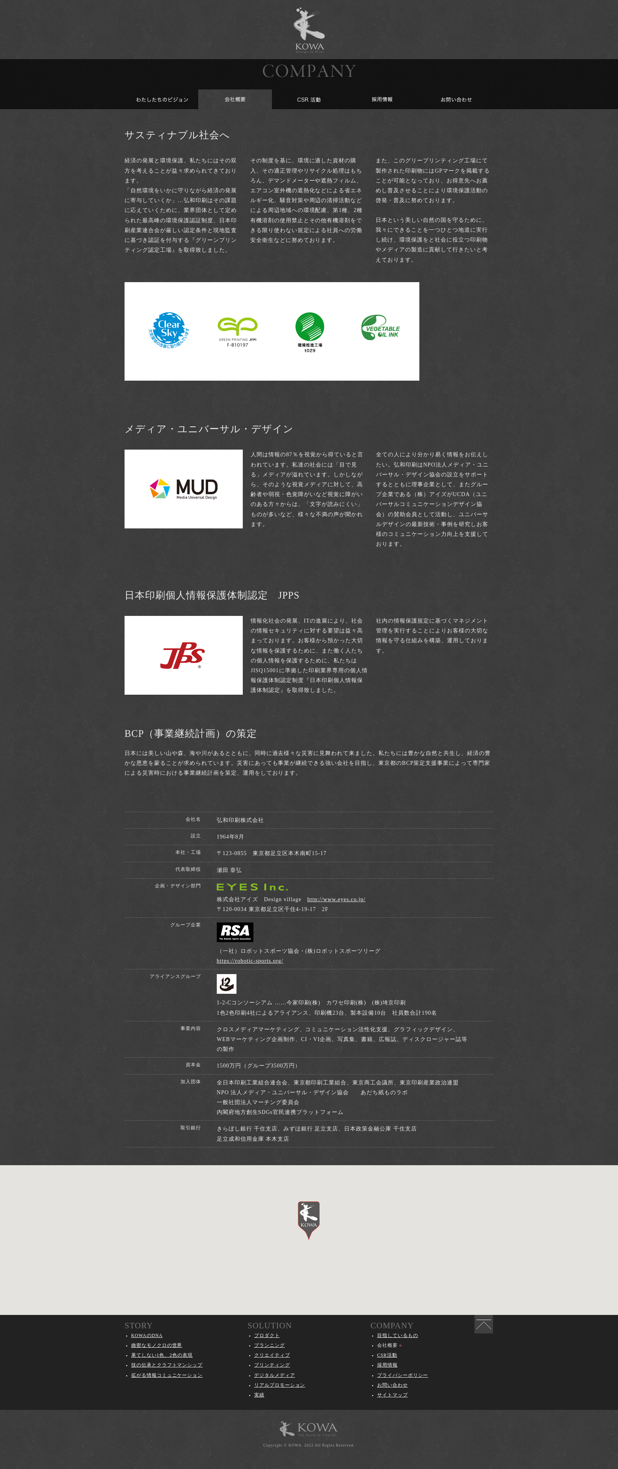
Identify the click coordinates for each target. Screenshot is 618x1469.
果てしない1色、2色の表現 (162, 1355)
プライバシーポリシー (402, 1375)
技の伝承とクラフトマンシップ (167, 1365)
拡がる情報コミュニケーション (167, 1375)
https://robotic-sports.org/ (250, 961)
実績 (259, 1395)
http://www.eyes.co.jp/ (336, 899)
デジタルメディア (274, 1375)
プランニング (269, 1345)
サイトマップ (392, 1395)
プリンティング (272, 1365)
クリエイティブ (272, 1355)
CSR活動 (387, 1355)
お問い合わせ (392, 1385)
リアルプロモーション (279, 1385)
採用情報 (387, 1365)
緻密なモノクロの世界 (156, 1345)
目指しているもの (397, 1335)
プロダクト (267, 1335)
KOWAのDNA (147, 1335)
